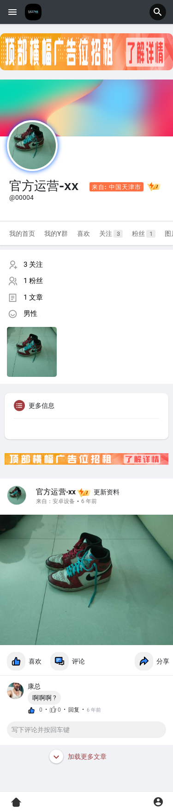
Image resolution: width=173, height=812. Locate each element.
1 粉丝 (33, 281)
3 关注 (33, 264)
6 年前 (89, 501)
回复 (73, 710)
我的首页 (22, 233)
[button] (157, 12)
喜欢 (83, 233)
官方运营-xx (56, 492)
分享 (152, 661)
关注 (111, 234)
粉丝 (143, 234)
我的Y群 (56, 233)
